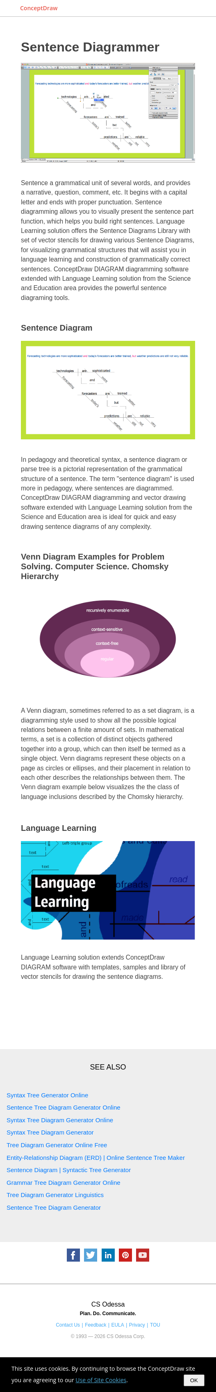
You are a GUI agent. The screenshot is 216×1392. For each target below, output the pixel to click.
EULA (117, 1325)
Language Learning (58, 828)
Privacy (137, 1325)
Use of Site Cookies (100, 1380)
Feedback (95, 1325)
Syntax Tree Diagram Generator (50, 1132)
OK (194, 1380)
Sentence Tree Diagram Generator (54, 1207)
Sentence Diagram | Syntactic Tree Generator (69, 1169)
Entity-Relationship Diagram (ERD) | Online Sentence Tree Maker (96, 1157)
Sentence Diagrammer (90, 47)
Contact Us (68, 1325)
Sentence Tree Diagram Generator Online (64, 1107)
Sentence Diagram (57, 327)
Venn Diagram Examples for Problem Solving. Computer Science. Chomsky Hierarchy (94, 566)
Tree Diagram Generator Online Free (57, 1144)
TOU (155, 1325)
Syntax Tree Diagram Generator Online (60, 1120)
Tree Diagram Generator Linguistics (55, 1194)
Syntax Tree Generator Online (47, 1095)
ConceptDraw (38, 8)
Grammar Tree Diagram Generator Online (64, 1182)
